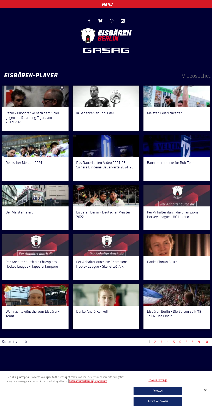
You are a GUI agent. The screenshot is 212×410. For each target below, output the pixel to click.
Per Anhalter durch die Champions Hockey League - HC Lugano (172, 214)
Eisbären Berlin (106, 35)
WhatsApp (112, 21)
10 (206, 342)
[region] (106, 390)
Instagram (123, 21)
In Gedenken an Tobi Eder (95, 113)
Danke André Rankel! (92, 311)
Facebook (89, 21)
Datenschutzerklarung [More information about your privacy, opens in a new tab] (81, 381)
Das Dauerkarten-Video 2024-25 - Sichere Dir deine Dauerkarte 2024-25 (104, 164)
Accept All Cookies (158, 401)
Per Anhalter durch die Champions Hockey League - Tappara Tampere (32, 264)
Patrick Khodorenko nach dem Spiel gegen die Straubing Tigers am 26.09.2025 (32, 117)
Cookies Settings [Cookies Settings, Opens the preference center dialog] (157, 380)
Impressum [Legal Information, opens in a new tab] (100, 381)
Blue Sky (100, 21)
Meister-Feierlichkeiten (164, 113)
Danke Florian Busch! (162, 262)
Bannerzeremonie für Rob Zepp (170, 162)
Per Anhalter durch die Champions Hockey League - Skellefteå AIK (102, 264)
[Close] (205, 390)
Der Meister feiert (19, 212)
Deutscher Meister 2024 (24, 162)
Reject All (158, 390)
